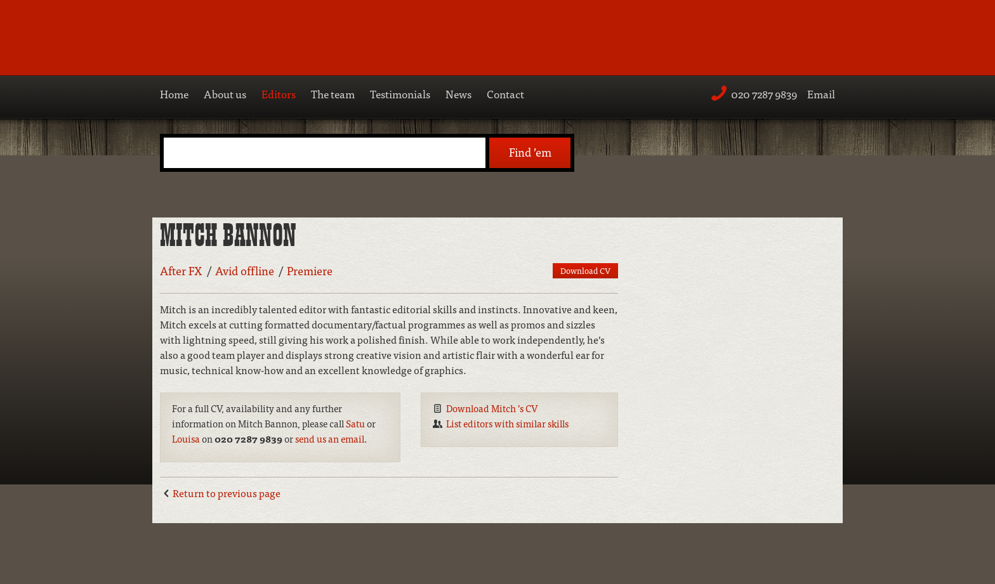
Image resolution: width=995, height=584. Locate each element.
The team (333, 93)
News (458, 93)
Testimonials (400, 93)
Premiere (310, 270)
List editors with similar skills (507, 423)
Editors (278, 93)
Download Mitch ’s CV (492, 408)
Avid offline (244, 270)
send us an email (329, 438)
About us (225, 93)
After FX (181, 270)
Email (821, 93)
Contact (505, 93)
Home (174, 93)
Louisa (186, 438)
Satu (355, 423)
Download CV (585, 270)
